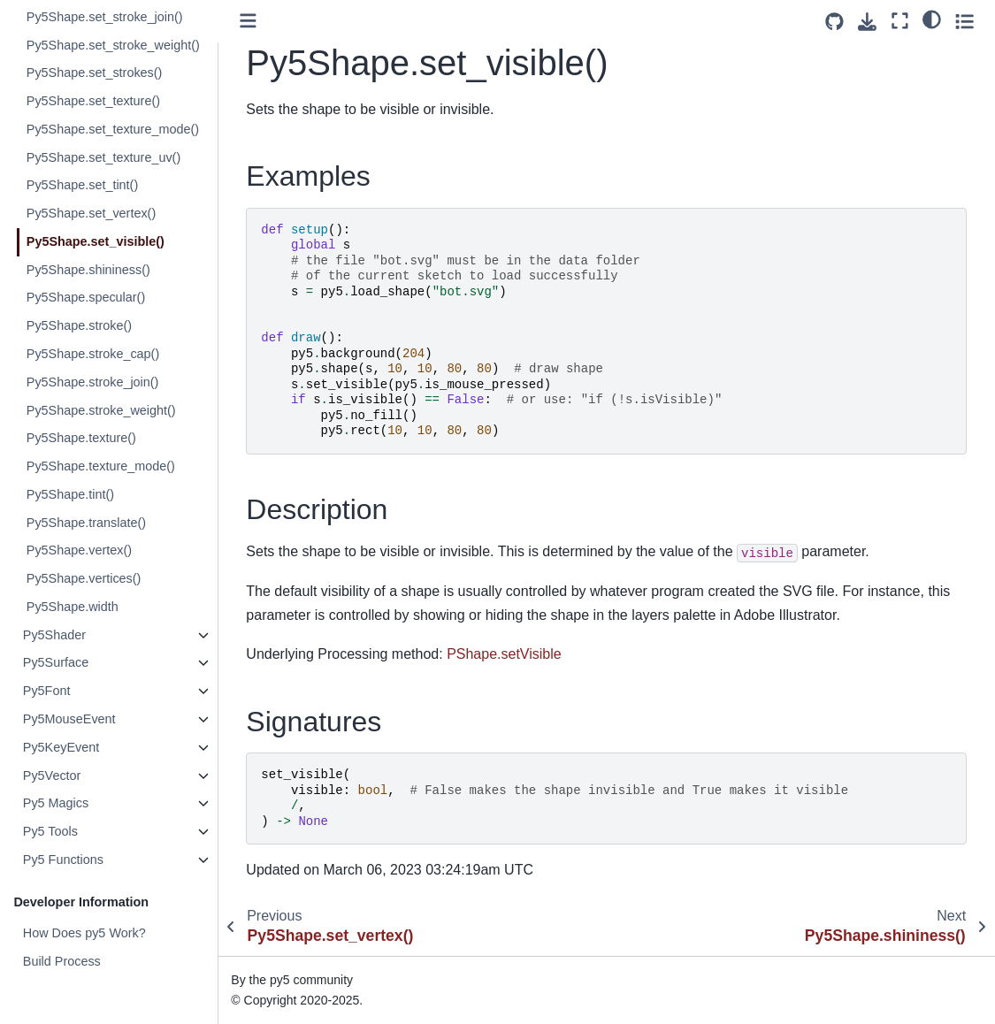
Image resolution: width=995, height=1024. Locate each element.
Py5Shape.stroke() (79, 325)
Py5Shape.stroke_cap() (93, 354)
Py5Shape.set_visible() (96, 241)
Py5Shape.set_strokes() (95, 72)
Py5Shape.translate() (86, 523)
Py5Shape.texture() (81, 438)
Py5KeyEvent (61, 747)
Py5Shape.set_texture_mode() (113, 129)
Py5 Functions (63, 859)
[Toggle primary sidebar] (249, 21)
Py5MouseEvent (69, 719)
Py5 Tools (50, 831)
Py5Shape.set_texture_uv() (103, 157)
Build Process (62, 961)
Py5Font (47, 691)
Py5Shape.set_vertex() (91, 213)
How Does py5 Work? (84, 933)
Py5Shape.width (73, 607)
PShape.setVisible (505, 653)
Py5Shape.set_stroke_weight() (113, 45)
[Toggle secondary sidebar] (964, 21)
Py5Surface (55, 662)
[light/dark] (931, 19)
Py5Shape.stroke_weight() (101, 410)
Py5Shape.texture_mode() (101, 466)
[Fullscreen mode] (900, 21)
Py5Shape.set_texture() (93, 101)
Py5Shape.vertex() (79, 550)
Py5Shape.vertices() (84, 578)
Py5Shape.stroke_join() (93, 382)
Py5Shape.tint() (70, 494)
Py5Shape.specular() (86, 297)
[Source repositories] (834, 21)
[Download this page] (867, 21)
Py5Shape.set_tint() (82, 185)
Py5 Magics (55, 803)
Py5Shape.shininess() (88, 270)
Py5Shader (54, 635)
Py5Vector (52, 775)
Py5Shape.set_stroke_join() (105, 17)
